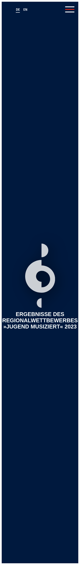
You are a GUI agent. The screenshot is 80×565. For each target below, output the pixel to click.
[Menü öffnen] (69, 9)
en (25, 9)
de (18, 9)
